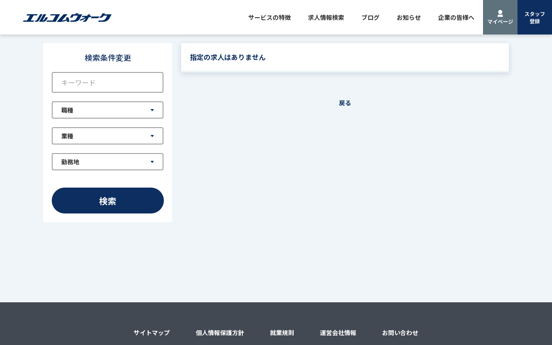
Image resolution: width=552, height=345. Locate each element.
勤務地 (70, 161)
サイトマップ (152, 332)
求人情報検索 (326, 17)
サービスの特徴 (269, 17)
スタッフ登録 (534, 17)
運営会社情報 (338, 332)
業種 (67, 136)
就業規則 (282, 332)
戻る (345, 102)
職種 (67, 110)
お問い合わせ (400, 332)
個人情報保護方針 (220, 332)
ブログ (370, 17)
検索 (107, 200)
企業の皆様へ (456, 17)
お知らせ (409, 17)
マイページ (500, 21)
